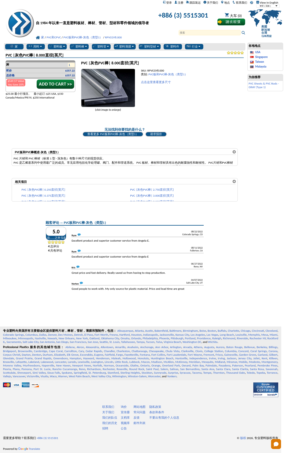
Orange (155, 365)
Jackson (231, 358)
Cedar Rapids (94, 351)
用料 (35, 46)
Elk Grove (73, 354)
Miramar (232, 362)
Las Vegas (212, 335)
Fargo (119, 354)
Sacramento (14, 342)
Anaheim (132, 347)
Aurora (220, 347)
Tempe (207, 372)
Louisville (241, 335)
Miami (273, 335)
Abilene (70, 347)
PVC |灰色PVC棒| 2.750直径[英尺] (152, 189)
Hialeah (116, 358)
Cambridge (40, 351)
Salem (164, 369)
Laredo (72, 362)
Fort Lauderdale (176, 354)
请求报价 (156, 134)
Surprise (173, 372)
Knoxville (8, 362)
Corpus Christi (11, 354)
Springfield (80, 372)
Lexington (97, 362)
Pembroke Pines (267, 365)
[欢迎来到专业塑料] (92, 16)
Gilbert (273, 354)
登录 (167, 2)
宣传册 (125, 412)
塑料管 (100, 46)
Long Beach (227, 335)
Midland (220, 362)
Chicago (245, 331)
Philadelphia (150, 338)
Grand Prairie (24, 358)
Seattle (103, 342)
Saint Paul (152, 369)
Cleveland (271, 331)
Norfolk (97, 365)
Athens (198, 347)
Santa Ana (207, 369)
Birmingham (190, 331)
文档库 (125, 417)
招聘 (105, 428)
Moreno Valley (12, 365)
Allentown (107, 347)
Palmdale (211, 365)
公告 (124, 428)
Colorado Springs (13, 335)
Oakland (94, 338)
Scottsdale (9, 372)
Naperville (48, 365)
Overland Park (171, 365)
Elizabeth (59, 354)
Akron (80, 347)
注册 (178, 2)
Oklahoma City (110, 338)
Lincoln (109, 362)
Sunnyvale (160, 372)
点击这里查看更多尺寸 (156, 82)
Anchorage (146, 347)
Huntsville (181, 358)
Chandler (109, 351)
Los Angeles (198, 335)
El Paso (88, 335)
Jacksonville (167, 335)
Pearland (250, 365)
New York (82, 338)
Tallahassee (128, 342)
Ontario (145, 365)
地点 (225, 2)
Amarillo (120, 347)
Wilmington (119, 376)
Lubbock (134, 362)
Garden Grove (247, 354)
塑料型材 (149, 46)
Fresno (114, 335)
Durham (48, 354)
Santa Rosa (257, 369)
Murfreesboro (31, 365)
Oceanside (122, 365)
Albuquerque (125, 331)
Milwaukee (9, 338)
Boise (203, 331)
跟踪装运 (193, 2)
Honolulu (143, 358)
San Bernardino (190, 369)
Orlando (136, 338)
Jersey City (244, 358)
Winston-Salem (137, 376)
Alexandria (92, 347)
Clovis (198, 351)
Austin (149, 331)
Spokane (67, 372)
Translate (29, 449)
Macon (145, 362)
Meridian (194, 362)
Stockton (147, 372)
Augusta (209, 347)
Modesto (254, 362)
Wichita (212, 342)
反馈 (137, 417)
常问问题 (139, 412)
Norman (109, 365)
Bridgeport (9, 351)
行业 (193, 46)
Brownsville (25, 351)
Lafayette (21, 362)
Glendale (8, 358)
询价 (124, 407)
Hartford (124, 335)
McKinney (181, 362)
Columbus (31, 335)
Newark (52, 338)
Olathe (134, 365)
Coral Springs (258, 351)
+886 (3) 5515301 (183, 15)
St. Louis (114, 342)
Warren (62, 376)
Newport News (81, 365)
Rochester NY (258, 338)
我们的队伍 (109, 417)
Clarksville (187, 351)
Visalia (44, 376)
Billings (273, 347)
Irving (221, 358)
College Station (213, 351)
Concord (243, 351)
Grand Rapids (42, 358)
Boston (212, 331)
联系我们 (239, 2)
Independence (198, 358)
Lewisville (83, 362)
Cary (81, 351)
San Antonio (47, 342)
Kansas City (182, 335)
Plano (16, 369)
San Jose (93, 342)
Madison (156, 362)
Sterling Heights (130, 372)
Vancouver (19, 376)
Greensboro (60, 358)
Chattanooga (139, 351)
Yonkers (172, 376)
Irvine (212, 358)
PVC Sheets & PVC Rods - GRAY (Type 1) (264, 85)
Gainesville (230, 354)
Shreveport (24, 372)
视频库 (125, 423)
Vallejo (7, 376)
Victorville (33, 376)
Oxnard (186, 365)
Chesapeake (156, 351)
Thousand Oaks (235, 372)
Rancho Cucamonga (64, 369)
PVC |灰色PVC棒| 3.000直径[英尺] (152, 195)
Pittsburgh (177, 338)
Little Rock (121, 362)
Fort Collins (158, 354)
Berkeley (262, 347)
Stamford (113, 372)
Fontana (145, 354)
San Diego (62, 342)
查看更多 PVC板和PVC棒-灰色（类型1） (113, 134)
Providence (204, 338)
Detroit (78, 335)
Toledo (251, 372)
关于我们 (210, 2)
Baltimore (175, 331)
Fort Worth (101, 335)
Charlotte (233, 331)
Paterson (237, 365)
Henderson (102, 358)
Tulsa (159, 342)
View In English (267, 2)
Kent (264, 358)
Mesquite (207, 362)
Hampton (75, 358)
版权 (243, 438)
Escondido (86, 354)
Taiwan (259, 62)
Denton (36, 354)
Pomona (27, 369)
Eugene (98, 354)
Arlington (175, 347)
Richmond (229, 338)
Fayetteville (132, 354)
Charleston (123, 351)
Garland (262, 354)
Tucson (150, 342)
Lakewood (47, 362)
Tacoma (196, 372)
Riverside (242, 338)
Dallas (43, 335)
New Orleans (67, 338)
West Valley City (101, 376)
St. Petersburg (97, 372)
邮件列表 (139, 423)
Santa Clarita (240, 369)
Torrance (272, 372)
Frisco (219, 354)
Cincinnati (258, 331)
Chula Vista (172, 351)
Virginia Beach (172, 342)
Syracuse (185, 372)
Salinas (174, 369)
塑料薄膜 (124, 46)
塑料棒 (78, 46)
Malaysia (260, 66)
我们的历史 (109, 423)
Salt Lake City (30, 342)
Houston (136, 335)
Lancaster (60, 362)
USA (257, 52)
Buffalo (222, 331)
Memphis (254, 335)
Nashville (40, 338)
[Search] (210, 32)
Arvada (187, 347)
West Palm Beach (79, 376)
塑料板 (56, 46)
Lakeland (33, 362)
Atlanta (139, 331)
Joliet (256, 358)
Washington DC (192, 342)
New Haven (63, 365)
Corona (273, 351)
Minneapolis (25, 338)
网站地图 (139, 407)
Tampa (140, 342)
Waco (53, 376)
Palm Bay (198, 365)
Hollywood (129, 358)
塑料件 (172, 46)
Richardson (94, 369)
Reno (82, 369)
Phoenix (164, 338)
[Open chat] (276, 444)
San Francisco (78, 342)
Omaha (125, 338)
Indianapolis (150, 335)
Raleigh (216, 338)
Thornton (218, 372)
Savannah (271, 369)
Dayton (26, 354)
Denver (52, 335)
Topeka (261, 372)
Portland (190, 338)
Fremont (208, 354)
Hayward (88, 358)
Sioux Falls (53, 372)
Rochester (109, 369)
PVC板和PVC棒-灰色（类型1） (168, 74)
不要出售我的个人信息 (164, 417)
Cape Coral (56, 351)
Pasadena (224, 365)
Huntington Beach (162, 358)
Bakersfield (161, 331)
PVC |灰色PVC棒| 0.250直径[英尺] (43, 189)
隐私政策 (155, 407)
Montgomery (269, 362)
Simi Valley (39, 372)
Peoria (7, 369)
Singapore (261, 57)
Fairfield (110, 354)
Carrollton (70, 351)
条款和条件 (156, 412)
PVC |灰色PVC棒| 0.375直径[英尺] (43, 195)
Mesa (264, 335)
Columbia (230, 351)
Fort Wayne (195, 354)
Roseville (122, 369)
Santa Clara (223, 369)
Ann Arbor (161, 347)
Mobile (243, 362)
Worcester (154, 376)
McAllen (169, 362)
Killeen (273, 358)
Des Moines (65, 335)
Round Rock (136, 369)
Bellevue (249, 347)
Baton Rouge (234, 347)
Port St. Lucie (41, 369)
